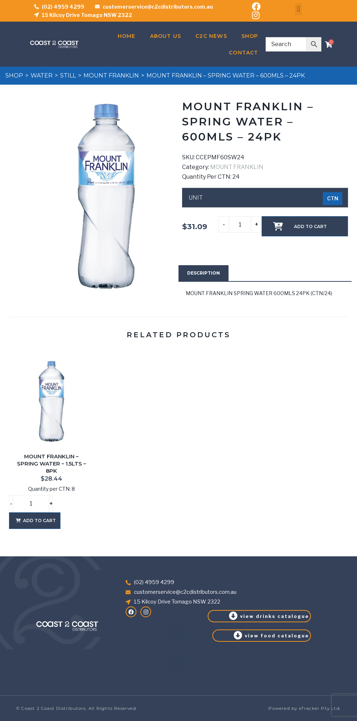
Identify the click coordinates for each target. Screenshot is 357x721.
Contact (243, 52)
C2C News (211, 36)
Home (127, 36)
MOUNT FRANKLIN (111, 75)
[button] (298, 9)
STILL (68, 75)
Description (203, 273)
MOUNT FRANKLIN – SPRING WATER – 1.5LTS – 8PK (51, 463)
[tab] (203, 273)
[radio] (332, 198)
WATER (42, 75)
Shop (249, 36)
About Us (165, 36)
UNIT (196, 198)
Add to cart (310, 226)
